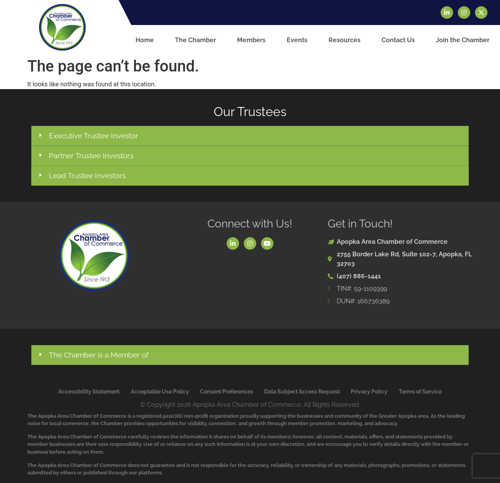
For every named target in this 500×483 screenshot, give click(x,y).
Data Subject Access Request (302, 391)
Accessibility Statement (89, 391)
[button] (250, 135)
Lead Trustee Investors (87, 175)
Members (251, 40)
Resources (345, 40)
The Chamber (195, 40)
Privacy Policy (369, 391)
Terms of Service (420, 391)
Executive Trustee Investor (93, 135)
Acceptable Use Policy (160, 391)
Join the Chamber (462, 40)
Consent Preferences (226, 391)
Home (145, 40)
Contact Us (398, 40)
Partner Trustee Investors (91, 155)
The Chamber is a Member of (98, 355)
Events (297, 40)
